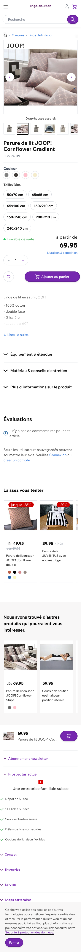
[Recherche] (72, 19)
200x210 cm (46, 217)
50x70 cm (15, 194)
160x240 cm (17, 217)
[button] (40, 77)
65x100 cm (16, 206)
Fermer (14, 942)
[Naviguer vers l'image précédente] (9, 77)
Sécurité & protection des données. (29, 932)
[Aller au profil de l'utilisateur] (67, 6)
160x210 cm (43, 206)
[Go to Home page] (40, 6)
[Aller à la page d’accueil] (5, 35)
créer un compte (16, 460)
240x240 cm (17, 228)
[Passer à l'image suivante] (71, 77)
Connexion (58, 455)
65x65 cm (40, 194)
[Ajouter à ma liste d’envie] (8, 276)
